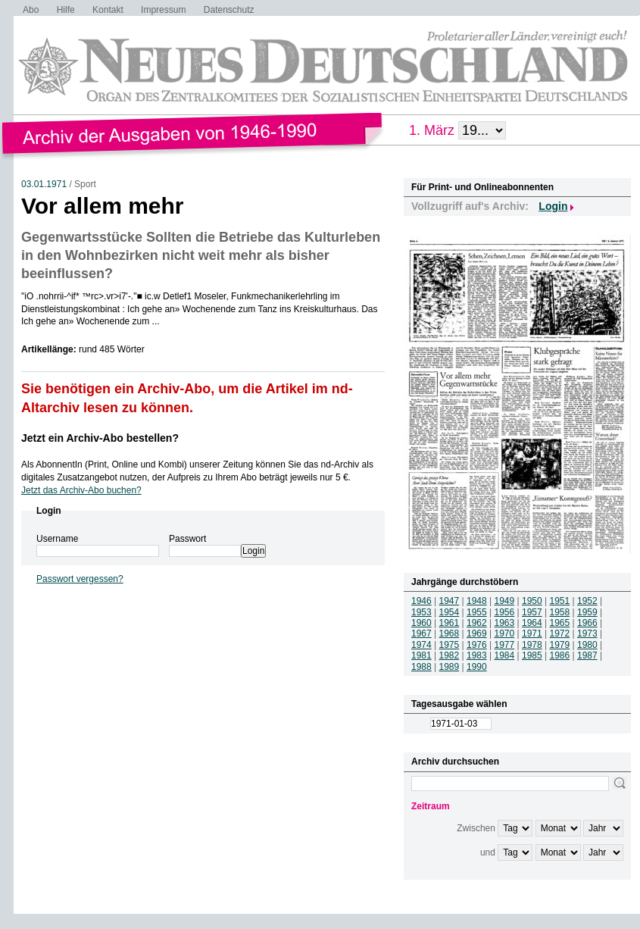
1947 (449, 601)
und (487, 852)
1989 (449, 667)
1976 (477, 645)
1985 (532, 655)
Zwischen (476, 828)
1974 (421, 645)
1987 (587, 655)
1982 (449, 655)
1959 (587, 612)
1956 (505, 612)
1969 (477, 633)
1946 (421, 601)
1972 (560, 633)
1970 (505, 633)
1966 (587, 623)
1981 (421, 655)
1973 (587, 633)
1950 (532, 601)
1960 (421, 623)
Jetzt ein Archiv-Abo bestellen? (100, 438)
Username (57, 538)
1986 (560, 655)
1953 (421, 612)
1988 (421, 667)
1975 (449, 645)
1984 (505, 655)
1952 (587, 601)
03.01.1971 (44, 184)
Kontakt (107, 10)
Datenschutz (229, 10)
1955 (477, 612)
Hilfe (66, 10)
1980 (587, 645)
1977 (505, 645)
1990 (477, 667)
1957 (532, 612)
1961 (449, 623)
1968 (449, 633)
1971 (532, 633)
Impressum (163, 10)
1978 (532, 645)
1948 (477, 601)
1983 (477, 655)
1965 (560, 623)
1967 (421, 633)
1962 (477, 623)
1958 (560, 612)
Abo (31, 10)
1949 (505, 601)
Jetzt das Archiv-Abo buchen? (81, 490)
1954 (449, 612)
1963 (505, 623)
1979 (560, 645)
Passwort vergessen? (79, 579)
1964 (532, 623)
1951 (560, 601)
